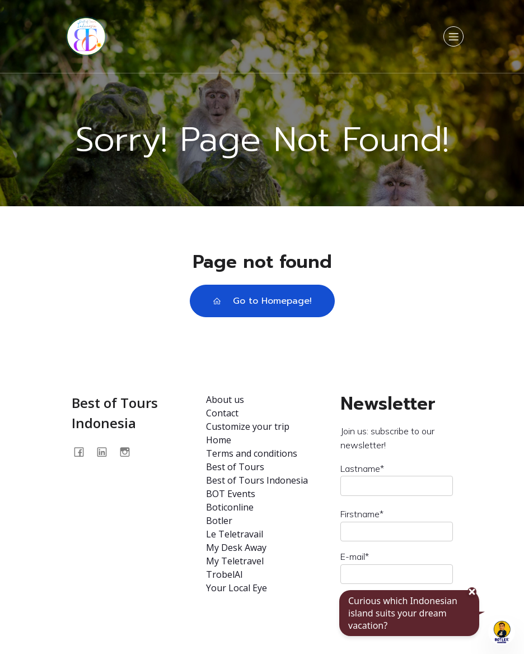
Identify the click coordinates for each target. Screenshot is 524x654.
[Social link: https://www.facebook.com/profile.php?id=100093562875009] (83, 452)
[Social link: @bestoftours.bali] (129, 452)
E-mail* (354, 556)
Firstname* (361, 514)
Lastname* (362, 468)
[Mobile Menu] (453, 36)
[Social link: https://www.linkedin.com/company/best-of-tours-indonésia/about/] (106, 452)
